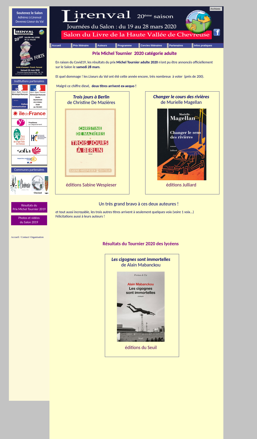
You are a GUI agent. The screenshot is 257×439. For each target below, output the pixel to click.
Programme (125, 45)
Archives (215, 8)
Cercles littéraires (151, 45)
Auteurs (102, 45)
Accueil (56, 45)
